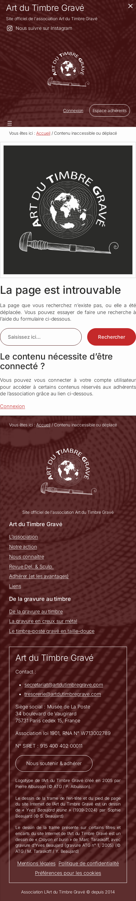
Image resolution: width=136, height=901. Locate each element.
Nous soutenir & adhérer (54, 763)
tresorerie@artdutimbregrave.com (62, 694)
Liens (15, 586)
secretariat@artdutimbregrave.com (63, 685)
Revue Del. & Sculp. (31, 567)
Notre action (23, 547)
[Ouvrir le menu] (9, 123)
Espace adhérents (110, 110)
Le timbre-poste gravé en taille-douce (51, 631)
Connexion (73, 110)
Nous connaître (26, 557)
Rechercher (111, 337)
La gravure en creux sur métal (43, 621)
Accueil (43, 133)
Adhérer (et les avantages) (39, 576)
